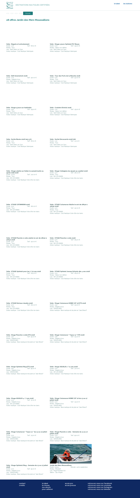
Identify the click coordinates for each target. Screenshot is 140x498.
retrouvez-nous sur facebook (100, 483)
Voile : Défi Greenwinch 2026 (16, 76)
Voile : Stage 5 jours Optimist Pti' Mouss (64, 44)
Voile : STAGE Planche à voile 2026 (63, 238)
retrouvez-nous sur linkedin (99, 489)
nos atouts (46, 487)
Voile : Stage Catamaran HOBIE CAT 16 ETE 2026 (68, 303)
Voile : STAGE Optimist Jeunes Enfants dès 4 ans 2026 (70, 271)
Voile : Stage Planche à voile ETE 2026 (20, 335)
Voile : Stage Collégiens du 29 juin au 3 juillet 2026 (69, 171)
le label (117, 4)
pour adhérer (47, 489)
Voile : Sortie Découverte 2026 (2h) (63, 139)
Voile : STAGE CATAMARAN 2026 (18, 204)
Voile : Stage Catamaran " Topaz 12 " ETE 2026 (67, 335)
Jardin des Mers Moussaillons (61, 465)
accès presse (70, 485)
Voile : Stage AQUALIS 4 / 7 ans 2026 (20, 398)
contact (22, 483)
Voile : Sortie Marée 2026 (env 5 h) (19, 139)
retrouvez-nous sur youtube (99, 485)
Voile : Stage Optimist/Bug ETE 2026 (20, 367)
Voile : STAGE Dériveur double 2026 (19, 303)
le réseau (46, 485)
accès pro (69, 483)
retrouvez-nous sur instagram (100, 487)
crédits (22, 485)
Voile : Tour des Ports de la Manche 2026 (65, 76)
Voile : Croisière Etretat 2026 (60, 108)
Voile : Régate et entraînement (17, 44)
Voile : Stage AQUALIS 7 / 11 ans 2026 (64, 367)
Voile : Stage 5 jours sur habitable (19, 108)
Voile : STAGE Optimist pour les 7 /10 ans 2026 (23, 271)
